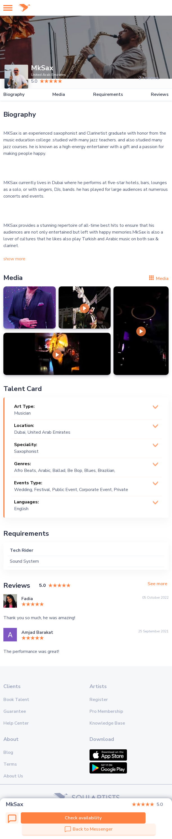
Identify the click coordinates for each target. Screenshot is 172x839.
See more (157, 584)
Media (58, 95)
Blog (8, 752)
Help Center (16, 723)
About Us (13, 776)
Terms (10, 764)
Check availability (83, 818)
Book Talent (16, 699)
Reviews (160, 95)
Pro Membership (106, 711)
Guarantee (14, 711)
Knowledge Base (107, 723)
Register (99, 699)
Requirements (108, 95)
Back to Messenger (89, 829)
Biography (13, 95)
